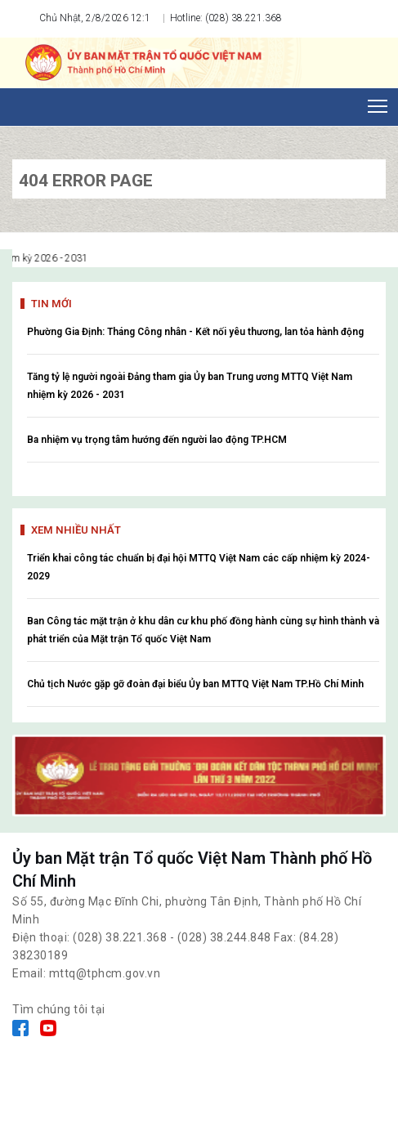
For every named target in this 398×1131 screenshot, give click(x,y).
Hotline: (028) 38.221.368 (225, 18)
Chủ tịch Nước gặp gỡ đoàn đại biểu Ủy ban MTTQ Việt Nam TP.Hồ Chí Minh (195, 684)
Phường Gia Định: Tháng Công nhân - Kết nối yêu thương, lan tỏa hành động (195, 332)
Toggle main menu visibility (379, 102)
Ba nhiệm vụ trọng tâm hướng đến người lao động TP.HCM (157, 439)
